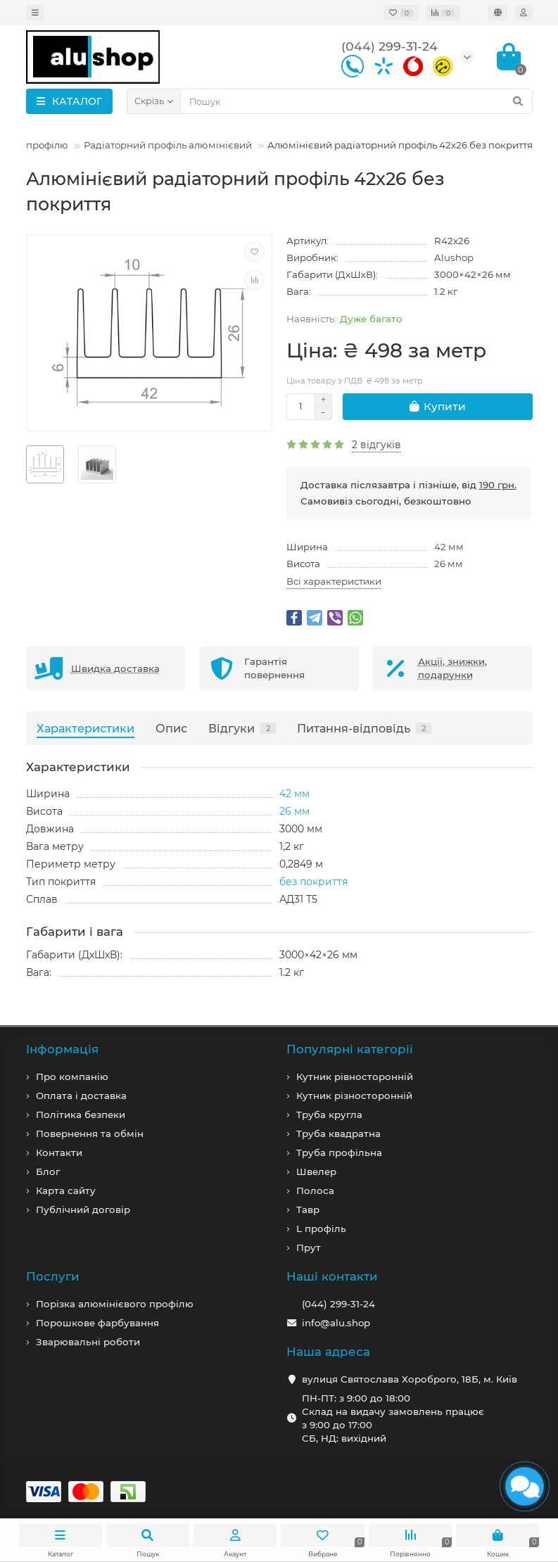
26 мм (448, 563)
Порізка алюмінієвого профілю (115, 1303)
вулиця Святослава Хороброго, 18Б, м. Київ (409, 1379)
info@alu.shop (336, 1322)
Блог (48, 1171)
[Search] (356, 101)
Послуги (53, 1276)
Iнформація (62, 1049)
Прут (308, 1247)
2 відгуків (376, 444)
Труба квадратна (338, 1133)
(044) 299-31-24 (338, 1303)
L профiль (321, 1228)
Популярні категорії (349, 1049)
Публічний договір (83, 1209)
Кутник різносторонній (354, 1095)
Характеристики (85, 728)
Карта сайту (66, 1190)
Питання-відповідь (364, 728)
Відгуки (242, 728)
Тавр (307, 1209)
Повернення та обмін (90, 1133)
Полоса (315, 1190)
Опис (171, 728)
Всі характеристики (333, 581)
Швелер (316, 1171)
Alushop (454, 257)
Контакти (59, 1152)
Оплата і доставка (81, 1095)
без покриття (313, 881)
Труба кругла (329, 1114)
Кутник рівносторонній (354, 1076)
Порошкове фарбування (97, 1322)
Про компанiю (72, 1076)
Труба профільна (339, 1152)
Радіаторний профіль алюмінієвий (168, 145)
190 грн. (497, 484)
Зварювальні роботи (88, 1341)
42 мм (449, 546)
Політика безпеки (80, 1114)
